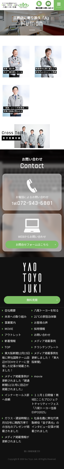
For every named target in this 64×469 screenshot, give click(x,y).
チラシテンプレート (46, 347)
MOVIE (9, 329)
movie (38, 376)
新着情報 (10, 341)
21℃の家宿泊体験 (45, 316)
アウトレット (13, 335)
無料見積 (39, 5)
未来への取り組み (15, 316)
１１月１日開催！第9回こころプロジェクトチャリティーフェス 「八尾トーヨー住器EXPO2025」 (45, 403)
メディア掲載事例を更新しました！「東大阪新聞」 (45, 357)
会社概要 (10, 310)
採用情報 (39, 329)
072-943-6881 (35, 203)
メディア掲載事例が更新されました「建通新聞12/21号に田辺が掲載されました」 (15, 382)
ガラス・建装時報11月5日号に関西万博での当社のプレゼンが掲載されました (15, 424)
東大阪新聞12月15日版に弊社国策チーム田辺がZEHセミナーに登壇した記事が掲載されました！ (16, 361)
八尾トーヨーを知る (46, 310)
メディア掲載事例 (45, 341)
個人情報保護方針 (32, 451)
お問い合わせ (48, 5)
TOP (7, 347)
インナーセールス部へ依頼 (15, 397)
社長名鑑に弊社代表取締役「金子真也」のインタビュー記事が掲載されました (45, 424)
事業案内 (10, 322)
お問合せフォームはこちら (32, 244)
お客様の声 (41, 322)
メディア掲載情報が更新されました (15, 439)
